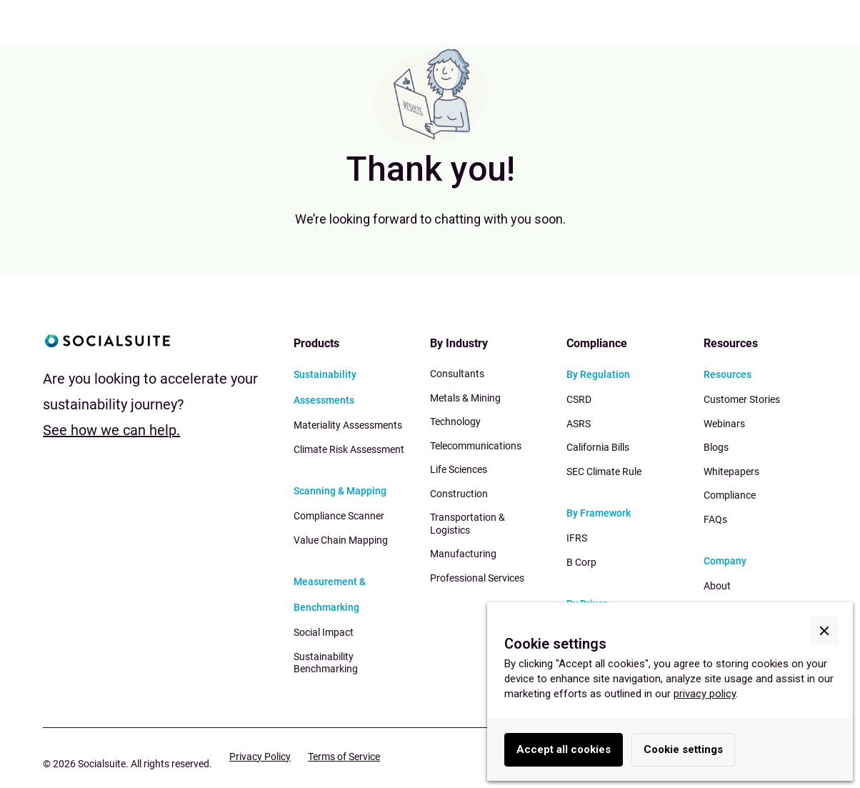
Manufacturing (463, 553)
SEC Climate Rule (603, 471)
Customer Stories (742, 399)
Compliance (730, 495)
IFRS (576, 538)
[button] (824, 631)
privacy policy (705, 693)
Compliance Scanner (339, 516)
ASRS (578, 423)
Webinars (724, 423)
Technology (455, 421)
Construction (459, 493)
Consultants (457, 373)
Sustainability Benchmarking (326, 663)
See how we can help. (111, 430)
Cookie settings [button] (683, 749)
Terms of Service (344, 756)
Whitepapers (731, 471)
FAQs (715, 519)
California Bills (597, 447)
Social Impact (324, 632)
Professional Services (477, 578)
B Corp (581, 562)
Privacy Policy (260, 756)
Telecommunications (475, 446)
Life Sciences (458, 469)
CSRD (578, 399)
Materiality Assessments (348, 425)
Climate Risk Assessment (349, 449)
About (717, 586)
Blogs (716, 447)
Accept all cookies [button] (563, 749)
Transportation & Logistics (467, 524)
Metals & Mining (465, 398)
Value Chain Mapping (341, 540)
